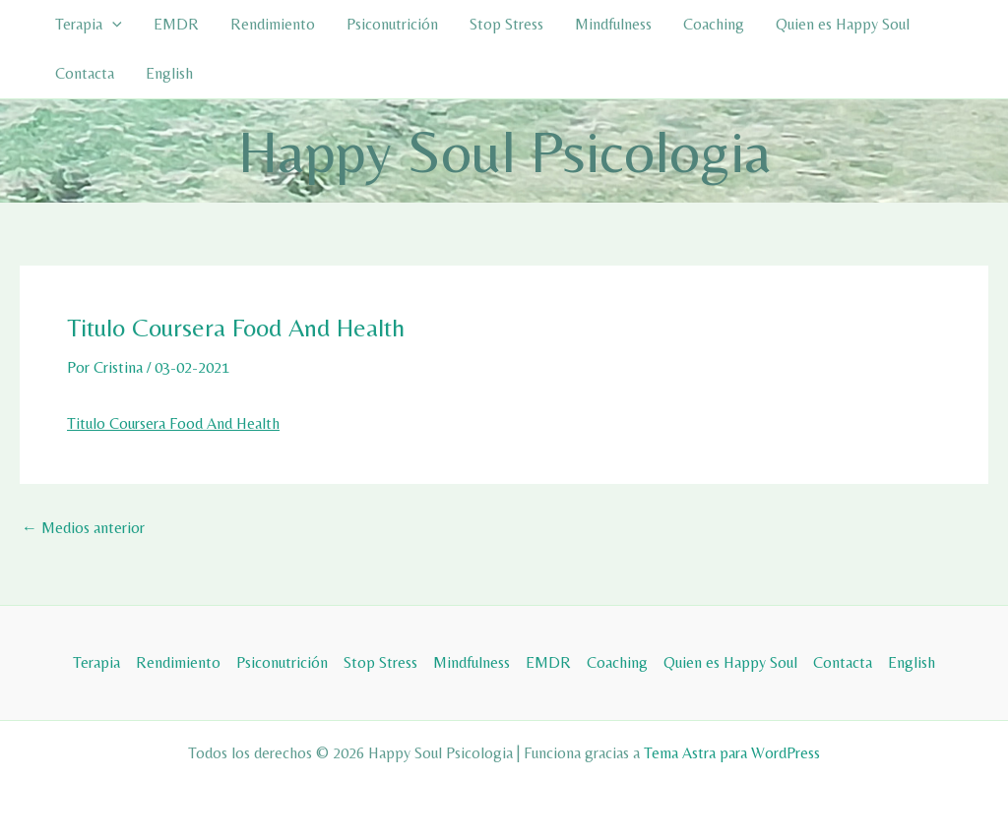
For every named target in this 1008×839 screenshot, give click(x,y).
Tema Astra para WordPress (732, 753)
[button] (112, 24)
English (169, 73)
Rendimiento (272, 24)
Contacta (84, 73)
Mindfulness (613, 24)
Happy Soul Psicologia (504, 151)
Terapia (88, 24)
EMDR (176, 24)
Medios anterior (83, 528)
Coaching (713, 24)
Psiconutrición (392, 24)
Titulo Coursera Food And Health (173, 423)
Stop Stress (506, 24)
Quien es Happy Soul (843, 24)
